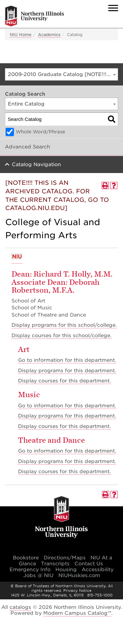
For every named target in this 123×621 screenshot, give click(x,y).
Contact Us (88, 564)
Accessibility (97, 569)
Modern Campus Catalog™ (77, 613)
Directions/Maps (65, 558)
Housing (66, 569)
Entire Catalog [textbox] (26, 104)
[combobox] (61, 74)
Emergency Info (30, 569)
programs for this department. (67, 371)
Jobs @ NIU (38, 575)
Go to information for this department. (67, 360)
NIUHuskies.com (79, 575)
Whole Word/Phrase (40, 131)
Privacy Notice (77, 590)
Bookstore (26, 558)
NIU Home (20, 34)
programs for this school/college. (64, 325)
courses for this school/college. (61, 336)
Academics (49, 34)
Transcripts (55, 564)
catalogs (20, 607)
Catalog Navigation (36, 164)
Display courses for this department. (64, 381)
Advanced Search (27, 147)
